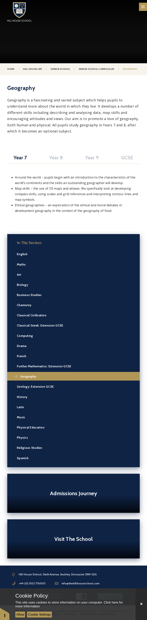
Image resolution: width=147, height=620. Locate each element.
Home (10, 69)
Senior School (60, 69)
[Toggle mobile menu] (143, 7)
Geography (130, 69)
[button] (5, 614)
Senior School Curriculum (96, 69)
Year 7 (20, 158)
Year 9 (92, 158)
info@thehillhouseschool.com (80, 583)
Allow (20, 614)
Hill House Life (32, 69)
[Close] (141, 604)
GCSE (127, 158)
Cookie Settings (39, 614)
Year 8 (56, 158)
